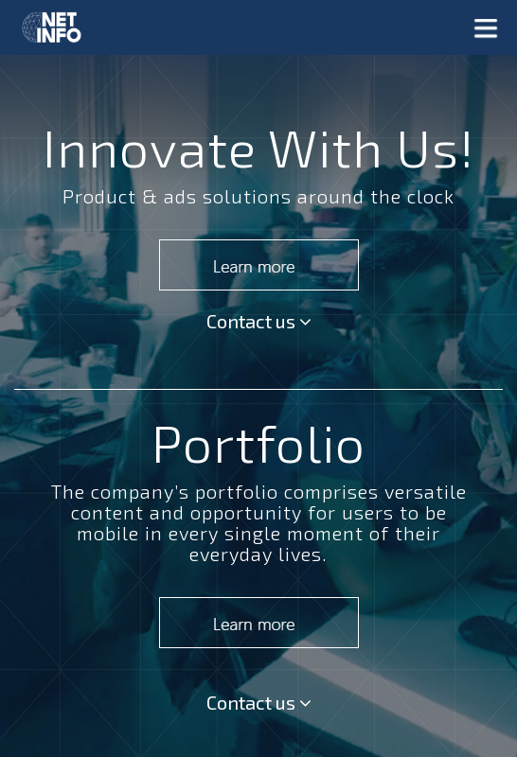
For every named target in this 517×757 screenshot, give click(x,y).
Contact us (259, 320)
